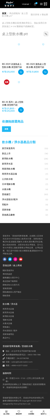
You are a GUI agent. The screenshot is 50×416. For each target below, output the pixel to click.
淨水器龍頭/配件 (10, 199)
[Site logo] (9, 4)
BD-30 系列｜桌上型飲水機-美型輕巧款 (12, 103)
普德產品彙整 (8, 215)
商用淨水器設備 (9, 174)
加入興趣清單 (19, 44)
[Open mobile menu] (44, 4)
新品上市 (6, 153)
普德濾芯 (6, 194)
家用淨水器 (7, 163)
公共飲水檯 (7, 179)
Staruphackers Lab (22, 404)
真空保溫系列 (8, 148)
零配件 (5, 204)
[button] (21, 72)
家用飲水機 (7, 158)
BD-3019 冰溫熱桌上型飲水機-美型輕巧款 (12, 65)
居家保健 (6, 209)
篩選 (6, 129)
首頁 (4, 13)
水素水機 (6, 189)
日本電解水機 (8, 184)
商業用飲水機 (8, 169)
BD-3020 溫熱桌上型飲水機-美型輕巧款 (36, 65)
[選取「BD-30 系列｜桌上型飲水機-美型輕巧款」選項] (21, 110)
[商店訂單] (46, 34)
